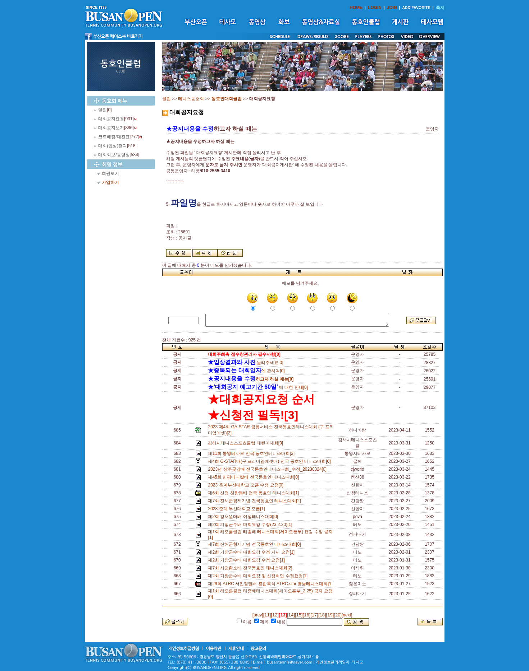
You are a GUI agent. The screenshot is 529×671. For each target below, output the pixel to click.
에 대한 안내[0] (258, 387)
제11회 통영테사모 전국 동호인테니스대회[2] (252, 453)
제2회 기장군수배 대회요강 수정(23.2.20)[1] (251, 524)
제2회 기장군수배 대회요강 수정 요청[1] (247, 560)
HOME (356, 7)
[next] (347, 615)
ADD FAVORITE (416, 7)
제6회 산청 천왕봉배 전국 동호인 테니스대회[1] (254, 492)
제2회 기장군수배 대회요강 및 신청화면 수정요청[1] (259, 575)
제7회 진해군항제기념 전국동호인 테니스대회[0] (255, 544)
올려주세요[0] (245, 362)
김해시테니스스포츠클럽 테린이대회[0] (246, 443)
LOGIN (375, 7)
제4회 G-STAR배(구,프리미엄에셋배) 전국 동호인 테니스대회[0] (270, 461)
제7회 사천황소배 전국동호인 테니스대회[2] (251, 567)
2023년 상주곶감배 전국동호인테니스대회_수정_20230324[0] (268, 469)
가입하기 (110, 182)
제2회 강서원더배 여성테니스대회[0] (244, 516)
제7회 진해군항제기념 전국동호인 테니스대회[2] (255, 500)
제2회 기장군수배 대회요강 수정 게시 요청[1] (252, 552)
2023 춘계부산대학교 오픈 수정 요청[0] (247, 485)
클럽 (166, 98)
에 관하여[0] (246, 370)
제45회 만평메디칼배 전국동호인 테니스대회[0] (254, 477)
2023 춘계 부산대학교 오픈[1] (237, 508)
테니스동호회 (191, 98)
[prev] (257, 615)
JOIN (392, 7)
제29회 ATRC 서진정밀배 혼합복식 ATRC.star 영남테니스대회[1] (271, 583)
